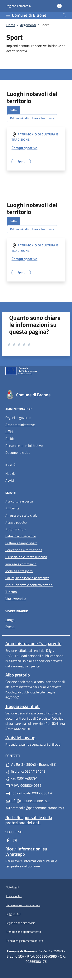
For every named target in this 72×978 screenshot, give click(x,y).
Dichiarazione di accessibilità (23, 905)
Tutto (13, 110)
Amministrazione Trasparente (33, 643)
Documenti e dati (17, 452)
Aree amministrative (20, 424)
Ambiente (12, 508)
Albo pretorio (17, 674)
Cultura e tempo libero (21, 543)
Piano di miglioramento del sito (24, 941)
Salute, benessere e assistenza (27, 578)
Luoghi (10, 619)
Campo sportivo (24, 148)
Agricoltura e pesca (19, 501)
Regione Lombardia (18, 6)
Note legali (12, 887)
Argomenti (28, 25)
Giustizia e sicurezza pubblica (26, 557)
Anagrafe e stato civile (21, 515)
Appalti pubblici (16, 522)
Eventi (10, 626)
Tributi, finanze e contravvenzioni (29, 584)
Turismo (11, 591)
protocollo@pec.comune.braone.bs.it (34, 807)
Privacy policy (14, 896)
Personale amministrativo (24, 445)
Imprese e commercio (20, 564)
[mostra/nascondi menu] (7, 15)
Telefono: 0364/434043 (25, 771)
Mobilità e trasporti (19, 571)
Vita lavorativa (15, 598)
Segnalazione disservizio (20, 923)
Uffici (9, 431)
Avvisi (9, 480)
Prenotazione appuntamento (23, 931)
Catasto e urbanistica (20, 536)
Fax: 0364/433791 (21, 778)
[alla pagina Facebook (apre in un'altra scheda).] (7, 840)
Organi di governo (18, 417)
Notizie (10, 473)
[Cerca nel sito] (64, 15)
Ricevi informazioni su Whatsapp (26, 851)
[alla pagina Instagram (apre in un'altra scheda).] (14, 840)
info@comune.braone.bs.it (27, 800)
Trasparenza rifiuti (22, 706)
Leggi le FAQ (13, 914)
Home (10, 25)
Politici (10, 438)
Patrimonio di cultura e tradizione (32, 118)
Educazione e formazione (23, 550)
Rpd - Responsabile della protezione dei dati (28, 820)
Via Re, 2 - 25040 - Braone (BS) (36, 764)
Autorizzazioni (15, 529)
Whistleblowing (20, 737)
